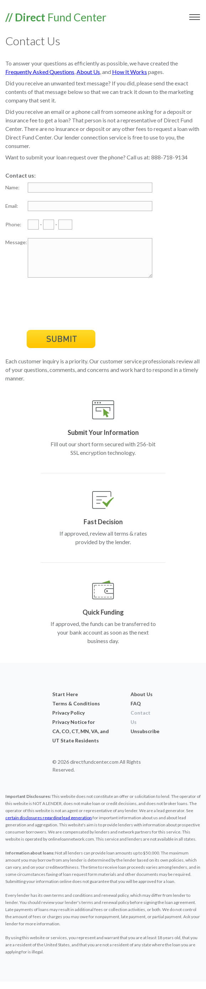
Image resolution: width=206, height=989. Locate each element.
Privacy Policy (68, 720)
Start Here (65, 702)
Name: (12, 187)
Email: (11, 206)
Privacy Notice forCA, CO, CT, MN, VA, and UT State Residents (80, 738)
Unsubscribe (142, 739)
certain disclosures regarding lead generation (48, 825)
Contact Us (140, 724)
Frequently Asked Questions (39, 71)
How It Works (129, 71)
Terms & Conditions (76, 711)
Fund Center (55, 17)
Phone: (13, 224)
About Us (88, 71)
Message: (16, 242)
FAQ (136, 711)
